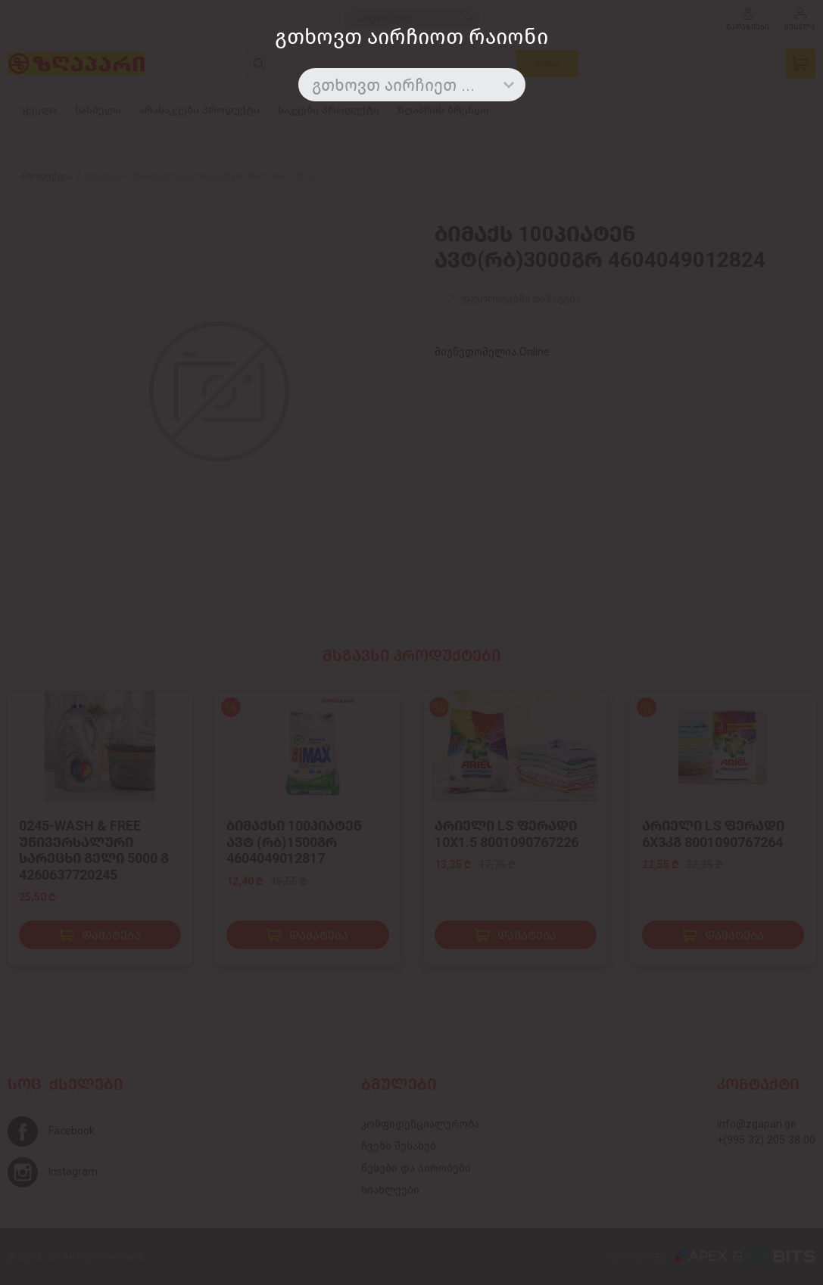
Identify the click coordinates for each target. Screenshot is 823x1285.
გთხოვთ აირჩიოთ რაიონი (411, 36)
